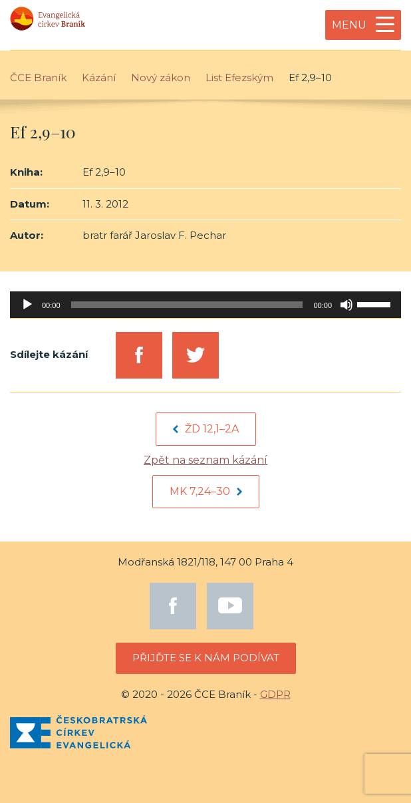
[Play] (27, 304)
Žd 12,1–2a (206, 428)
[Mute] (346, 304)
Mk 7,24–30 (206, 491)
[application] (205, 304)
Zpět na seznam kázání (205, 460)
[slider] (187, 304)
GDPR (275, 694)
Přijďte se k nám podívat (205, 657)
